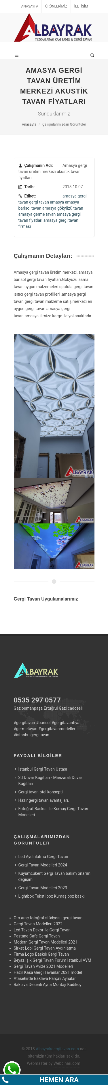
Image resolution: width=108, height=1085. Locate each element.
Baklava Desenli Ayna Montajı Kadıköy (48, 984)
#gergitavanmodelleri (57, 728)
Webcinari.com (67, 1063)
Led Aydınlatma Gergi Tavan (43, 856)
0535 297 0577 (37, 700)
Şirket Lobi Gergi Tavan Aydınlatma (45, 948)
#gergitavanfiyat (66, 722)
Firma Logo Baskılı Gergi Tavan (41, 954)
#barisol (43, 722)
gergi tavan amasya (46, 202)
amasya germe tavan (37, 214)
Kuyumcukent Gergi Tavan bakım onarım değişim (54, 876)
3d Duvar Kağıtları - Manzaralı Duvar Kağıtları (50, 780)
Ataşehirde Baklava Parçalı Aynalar (45, 978)
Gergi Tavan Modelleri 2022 (38, 924)
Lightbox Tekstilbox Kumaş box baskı (51, 896)
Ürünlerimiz (56, 6)
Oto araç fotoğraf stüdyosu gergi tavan (48, 918)
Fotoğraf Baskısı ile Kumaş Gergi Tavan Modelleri (53, 811)
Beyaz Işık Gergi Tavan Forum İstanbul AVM (52, 960)
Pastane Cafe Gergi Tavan (37, 936)
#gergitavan (24, 722)
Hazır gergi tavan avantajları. (43, 800)
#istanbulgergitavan (31, 734)
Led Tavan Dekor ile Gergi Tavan (42, 930)
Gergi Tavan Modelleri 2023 (42, 887)
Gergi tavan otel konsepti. (41, 792)
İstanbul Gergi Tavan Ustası (42, 769)
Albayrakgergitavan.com (57, 1049)
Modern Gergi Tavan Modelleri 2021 (45, 942)
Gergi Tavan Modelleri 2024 (42, 865)
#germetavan (25, 728)
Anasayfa (29, 6)
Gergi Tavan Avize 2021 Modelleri (43, 966)
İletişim (81, 6)
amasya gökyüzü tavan (62, 208)
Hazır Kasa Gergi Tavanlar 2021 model (48, 972)
